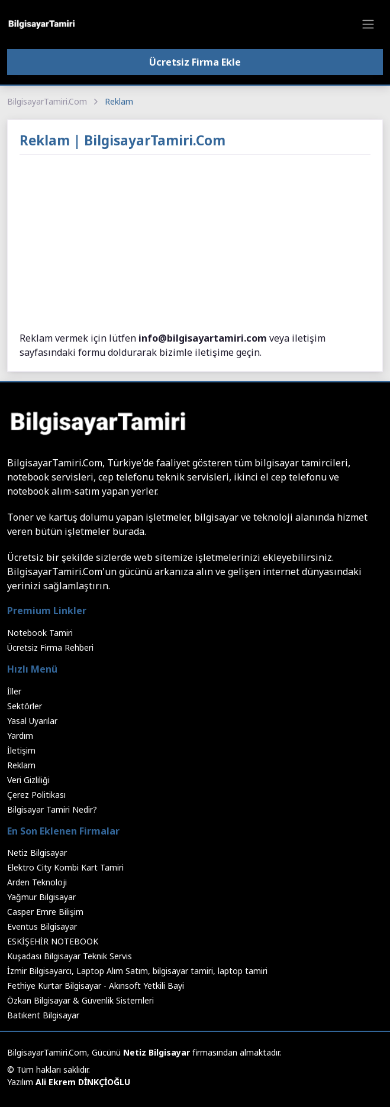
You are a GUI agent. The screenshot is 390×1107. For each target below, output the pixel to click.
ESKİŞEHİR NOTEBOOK (52, 941)
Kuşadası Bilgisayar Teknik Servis (69, 956)
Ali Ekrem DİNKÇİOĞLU (83, 1081)
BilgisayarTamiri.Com (47, 101)
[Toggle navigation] (368, 24)
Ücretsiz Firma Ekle (195, 62)
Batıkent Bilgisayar (43, 1015)
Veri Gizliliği (28, 779)
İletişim (21, 750)
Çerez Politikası (36, 794)
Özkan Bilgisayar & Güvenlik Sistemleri (80, 1000)
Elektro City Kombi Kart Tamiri (65, 867)
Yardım (20, 735)
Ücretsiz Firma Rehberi (50, 647)
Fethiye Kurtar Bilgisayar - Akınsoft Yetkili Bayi (95, 985)
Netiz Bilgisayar (37, 852)
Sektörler (24, 706)
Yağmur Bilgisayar (41, 897)
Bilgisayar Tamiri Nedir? (52, 809)
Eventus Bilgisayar (42, 926)
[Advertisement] (195, 243)
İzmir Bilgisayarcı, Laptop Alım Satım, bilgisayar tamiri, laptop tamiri (137, 970)
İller (14, 691)
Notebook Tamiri (40, 632)
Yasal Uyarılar (32, 720)
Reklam (21, 765)
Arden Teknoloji (37, 882)
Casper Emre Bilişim (45, 911)
